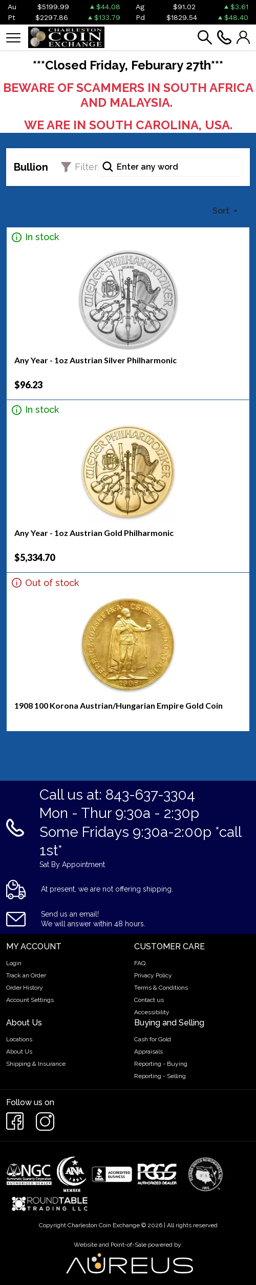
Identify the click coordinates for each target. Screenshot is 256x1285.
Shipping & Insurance (36, 1063)
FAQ (139, 963)
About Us (19, 1051)
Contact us (149, 999)
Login (14, 963)
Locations (19, 1039)
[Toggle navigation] (13, 37)
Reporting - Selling (160, 1076)
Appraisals (148, 1051)
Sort (221, 211)
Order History (24, 987)
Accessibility (151, 1012)
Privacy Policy (153, 975)
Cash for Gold (152, 1039)
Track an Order (26, 975)
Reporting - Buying (160, 1063)
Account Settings (30, 999)
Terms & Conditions (161, 987)
